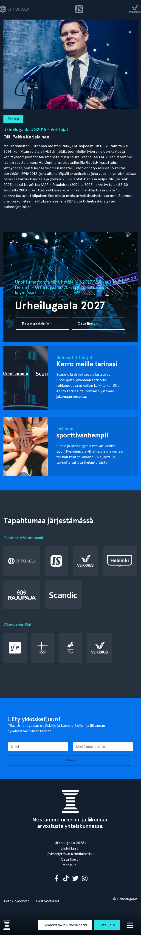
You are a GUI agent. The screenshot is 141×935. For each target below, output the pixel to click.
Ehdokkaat (69, 848)
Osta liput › (87, 323)
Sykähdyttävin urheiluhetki (64, 925)
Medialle (69, 865)
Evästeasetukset (47, 901)
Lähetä (70, 760)
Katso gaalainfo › (37, 323)
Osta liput (107, 925)
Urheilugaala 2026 (69, 843)
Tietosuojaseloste (16, 901)
